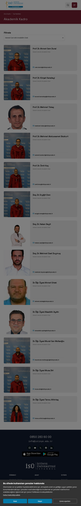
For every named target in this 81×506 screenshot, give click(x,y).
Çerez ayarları (64, 501)
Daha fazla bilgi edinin (11, 495)
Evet (15, 501)
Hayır (40, 501)
